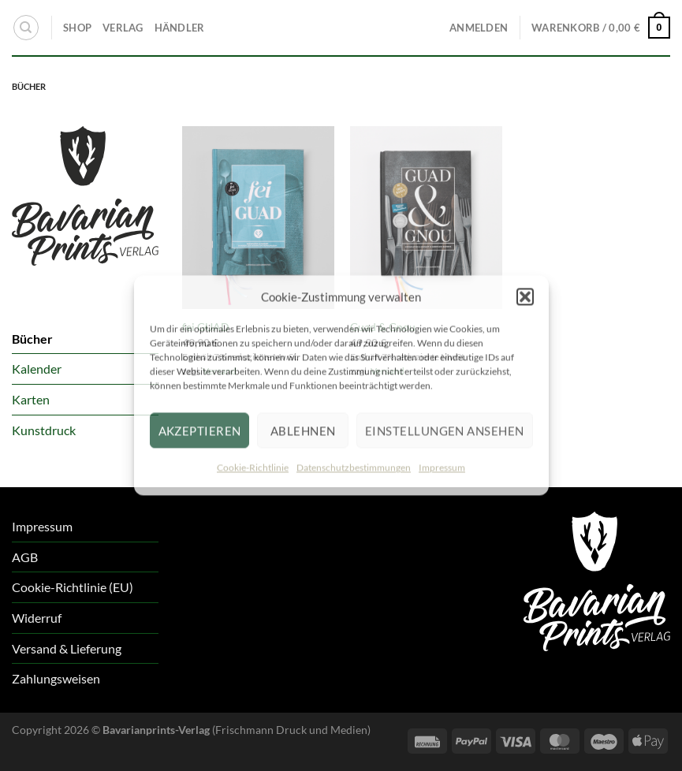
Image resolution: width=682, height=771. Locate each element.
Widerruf (36, 617)
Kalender (36, 368)
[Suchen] (26, 27)
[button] (525, 296)
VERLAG (122, 27)
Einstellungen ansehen (444, 430)
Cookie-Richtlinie (253, 467)
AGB (25, 556)
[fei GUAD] (258, 217)
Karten (31, 399)
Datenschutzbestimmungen (353, 467)
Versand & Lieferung (66, 648)
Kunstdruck (44, 430)
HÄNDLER (180, 27)
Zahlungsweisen (56, 678)
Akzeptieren (199, 430)
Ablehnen (303, 430)
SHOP (77, 27)
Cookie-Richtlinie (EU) (72, 586)
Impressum (442, 467)
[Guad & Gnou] (426, 217)
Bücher (32, 338)
